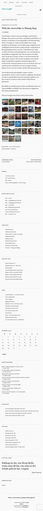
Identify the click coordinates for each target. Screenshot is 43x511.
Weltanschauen (9, 238)
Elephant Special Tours (11, 241)
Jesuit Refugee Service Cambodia (14, 270)
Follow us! (18, 6)
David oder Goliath (10, 415)
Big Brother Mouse (10, 301)
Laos (3, 19)
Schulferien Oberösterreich (12, 306)
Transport (13, 148)
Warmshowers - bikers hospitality (13, 234)
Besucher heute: (9, 435)
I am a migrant (9, 299)
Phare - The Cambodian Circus (13, 315)
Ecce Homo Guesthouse (11, 209)
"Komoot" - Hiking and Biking (12, 247)
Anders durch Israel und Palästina (13, 413)
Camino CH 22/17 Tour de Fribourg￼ (11, 384)
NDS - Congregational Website (13, 202)
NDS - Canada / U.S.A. (10, 214)
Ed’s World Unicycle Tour (11, 310)
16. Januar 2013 (13, 25)
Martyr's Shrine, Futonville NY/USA (13, 272)
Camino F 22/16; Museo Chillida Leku (11, 388)
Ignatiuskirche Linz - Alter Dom (13, 265)
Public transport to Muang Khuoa (33, 160)
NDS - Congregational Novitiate (13, 200)
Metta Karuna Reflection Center (13, 277)
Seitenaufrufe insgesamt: (12, 442)
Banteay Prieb (8, 268)
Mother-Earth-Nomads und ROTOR (10, 374)
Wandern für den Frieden (11, 245)
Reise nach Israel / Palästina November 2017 (16, 411)
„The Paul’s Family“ (10, 176)
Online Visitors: (9, 431)
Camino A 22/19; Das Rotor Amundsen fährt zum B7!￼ (16, 377)
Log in (4, 485)
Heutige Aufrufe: (9, 433)
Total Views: (8, 438)
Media (31, 2)
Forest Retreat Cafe (10, 243)
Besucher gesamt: (10, 440)
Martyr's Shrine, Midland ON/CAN (13, 274)
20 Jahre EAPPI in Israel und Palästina (11, 370)
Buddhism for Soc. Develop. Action (14, 303)
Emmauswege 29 (9, 408)
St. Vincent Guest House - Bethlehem (14, 319)
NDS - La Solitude (9, 205)
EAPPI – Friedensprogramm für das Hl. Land (12, 366)
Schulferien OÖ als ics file (11, 308)
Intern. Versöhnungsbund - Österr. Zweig (15, 182)
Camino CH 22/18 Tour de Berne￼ (10, 381)
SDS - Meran (8, 180)
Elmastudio (25, 507)
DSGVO (21, 504)
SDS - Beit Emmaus (10, 178)
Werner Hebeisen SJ (10, 263)
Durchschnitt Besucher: (11, 444)
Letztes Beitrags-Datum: (11, 447)
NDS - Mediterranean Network (12, 207)
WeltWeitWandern (10, 236)
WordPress (26, 505)
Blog (5, 2)
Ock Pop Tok (8, 313)
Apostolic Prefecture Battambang (13, 279)
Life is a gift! (7, 9)
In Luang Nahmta (7, 160)
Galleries (24, 2)
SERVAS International (10, 232)
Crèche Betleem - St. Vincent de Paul (14, 294)
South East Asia (11, 19)
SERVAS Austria (9, 229)
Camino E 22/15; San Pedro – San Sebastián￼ (13, 391)
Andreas (6, 32)
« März (4, 354)
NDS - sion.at (8, 198)
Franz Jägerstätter (10, 297)
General (11, 2)
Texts (17, 2)
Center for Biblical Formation (12, 211)
